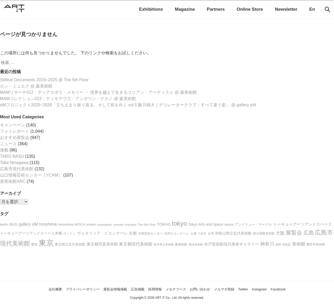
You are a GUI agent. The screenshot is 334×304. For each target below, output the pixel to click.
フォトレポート (14, 131)
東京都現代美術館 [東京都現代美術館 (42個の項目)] (135, 244)
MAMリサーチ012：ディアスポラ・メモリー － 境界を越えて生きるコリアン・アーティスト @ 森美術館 (98, 92)
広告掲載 (132, 289)
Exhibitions (151, 9)
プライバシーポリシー (67, 289)
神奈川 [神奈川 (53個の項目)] (267, 244)
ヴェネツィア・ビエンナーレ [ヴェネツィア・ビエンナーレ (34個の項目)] (102, 233)
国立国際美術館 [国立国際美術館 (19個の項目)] (264, 233)
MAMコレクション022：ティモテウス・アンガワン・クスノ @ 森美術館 (68, 98)
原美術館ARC (13, 181)
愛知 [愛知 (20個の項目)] (34, 244)
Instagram (277, 289)
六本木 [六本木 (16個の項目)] (202, 233)
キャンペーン (12, 125)
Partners (216, 9)
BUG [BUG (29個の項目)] (13, 224)
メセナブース (177, 289)
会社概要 (33, 289)
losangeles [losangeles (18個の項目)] (104, 224)
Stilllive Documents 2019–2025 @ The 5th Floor (44, 80)
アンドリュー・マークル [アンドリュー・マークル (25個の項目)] (253, 224)
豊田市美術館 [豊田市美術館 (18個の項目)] (315, 244)
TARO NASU (12, 156)
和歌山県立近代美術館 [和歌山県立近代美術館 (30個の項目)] (233, 233)
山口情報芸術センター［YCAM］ (31, 175)
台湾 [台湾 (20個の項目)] (211, 233)
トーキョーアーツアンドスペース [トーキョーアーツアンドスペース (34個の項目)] (302, 224)
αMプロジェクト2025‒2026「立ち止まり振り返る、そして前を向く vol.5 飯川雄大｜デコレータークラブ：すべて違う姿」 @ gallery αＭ (128, 105)
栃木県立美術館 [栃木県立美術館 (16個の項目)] (164, 244)
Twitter (258, 289)
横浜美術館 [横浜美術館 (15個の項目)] (196, 244)
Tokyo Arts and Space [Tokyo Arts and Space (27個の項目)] (205, 224)
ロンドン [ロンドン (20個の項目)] (69, 233)
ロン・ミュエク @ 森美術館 (26, 86)
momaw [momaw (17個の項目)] (118, 224)
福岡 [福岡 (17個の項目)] (278, 244)
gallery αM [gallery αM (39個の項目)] (28, 224)
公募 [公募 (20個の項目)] (193, 233)
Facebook (299, 289)
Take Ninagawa (14, 162)
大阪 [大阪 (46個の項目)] (280, 233)
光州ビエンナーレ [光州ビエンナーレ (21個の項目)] (176, 233)
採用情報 (153, 289)
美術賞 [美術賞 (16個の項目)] (286, 244)
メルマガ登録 (235, 289)
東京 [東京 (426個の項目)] (46, 242)
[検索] (327, 9)
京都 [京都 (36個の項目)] (133, 233)
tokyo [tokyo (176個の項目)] (179, 223)
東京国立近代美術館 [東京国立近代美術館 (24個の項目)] (70, 244)
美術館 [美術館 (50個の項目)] (298, 244)
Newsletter (286, 9)
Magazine (185, 9)
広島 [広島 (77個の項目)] (308, 233)
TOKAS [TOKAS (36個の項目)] (164, 224)
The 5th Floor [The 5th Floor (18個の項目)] (147, 224)
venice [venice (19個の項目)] (229, 224)
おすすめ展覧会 (14, 137)
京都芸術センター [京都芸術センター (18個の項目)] (150, 233)
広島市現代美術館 (16, 169)
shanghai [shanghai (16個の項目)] (130, 224)
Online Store (250, 9)
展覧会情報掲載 (106, 289)
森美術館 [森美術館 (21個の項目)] (181, 244)
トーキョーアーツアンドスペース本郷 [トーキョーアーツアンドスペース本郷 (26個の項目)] (31, 233)
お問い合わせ (206, 289)
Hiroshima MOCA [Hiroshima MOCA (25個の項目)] (71, 224)
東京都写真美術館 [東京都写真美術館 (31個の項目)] (102, 244)
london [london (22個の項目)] (91, 224)
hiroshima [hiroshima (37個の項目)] (48, 224)
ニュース (8, 144)
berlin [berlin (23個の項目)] (4, 224)
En (312, 9)
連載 (4, 150)
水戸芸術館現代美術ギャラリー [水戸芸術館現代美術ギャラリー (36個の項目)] (231, 244)
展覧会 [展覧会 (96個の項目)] (294, 233)
